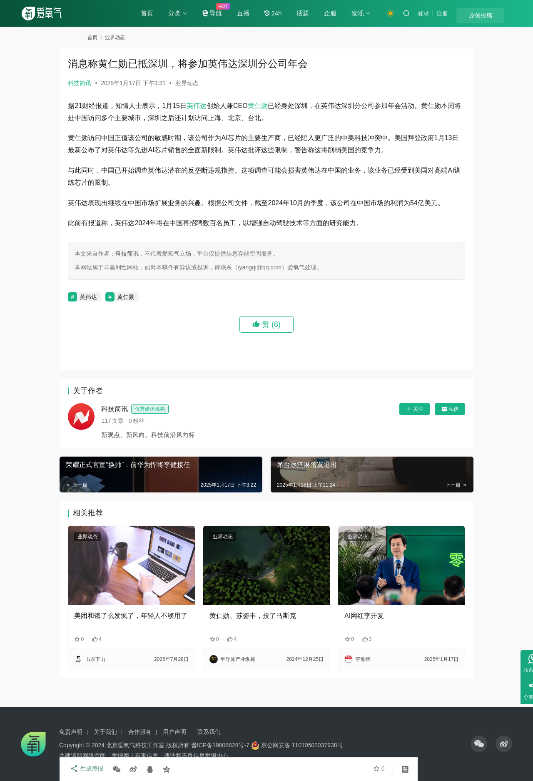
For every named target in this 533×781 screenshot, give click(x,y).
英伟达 (224, 105)
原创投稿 (496, 14)
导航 (236, 13)
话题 (327, 13)
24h (297, 13)
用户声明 (174, 731)
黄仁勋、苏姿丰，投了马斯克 (262, 628)
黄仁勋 (285, 105)
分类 (198, 13)
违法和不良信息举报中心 (196, 755)
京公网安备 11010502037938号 (302, 745)
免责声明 (70, 731)
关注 (386, 433)
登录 (447, 13)
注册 (466, 13)
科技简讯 (107, 83)
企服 (354, 13)
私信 (422, 433)
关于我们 (105, 731)
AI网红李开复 (355, 628)
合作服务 (140, 731)
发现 (382, 13)
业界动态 (214, 83)
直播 (267, 13)
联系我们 (209, 731)
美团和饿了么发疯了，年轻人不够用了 (148, 633)
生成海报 (112, 769)
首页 (171, 13)
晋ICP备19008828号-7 (220, 745)
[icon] (479, 744)
